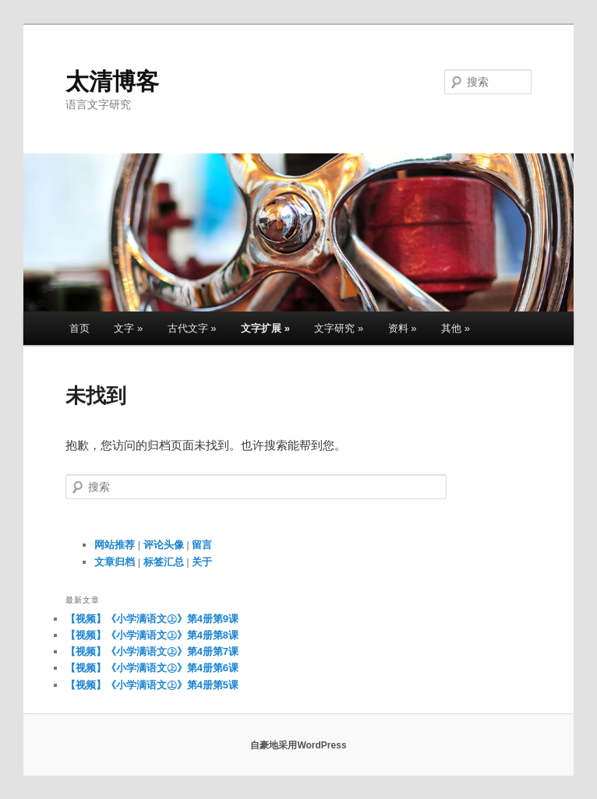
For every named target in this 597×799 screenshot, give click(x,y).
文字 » (128, 328)
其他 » (455, 328)
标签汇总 (163, 562)
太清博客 (112, 81)
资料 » (402, 328)
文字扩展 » (265, 328)
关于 (202, 562)
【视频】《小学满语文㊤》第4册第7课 (151, 651)
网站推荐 (114, 545)
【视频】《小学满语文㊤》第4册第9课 (151, 619)
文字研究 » (338, 328)
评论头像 (163, 545)
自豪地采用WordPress (298, 745)
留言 (202, 545)
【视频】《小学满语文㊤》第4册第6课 (151, 668)
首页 (79, 328)
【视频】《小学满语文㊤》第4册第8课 (151, 635)
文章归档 (114, 562)
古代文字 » (192, 328)
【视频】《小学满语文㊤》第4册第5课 (151, 685)
